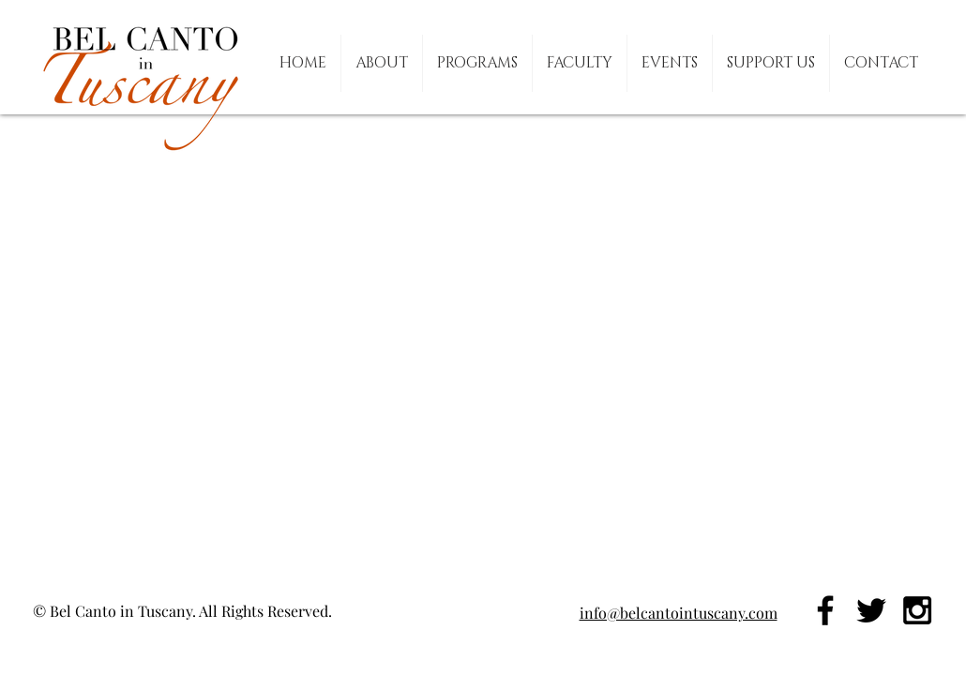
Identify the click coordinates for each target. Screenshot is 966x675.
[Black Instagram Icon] (917, 610)
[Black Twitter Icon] (871, 610)
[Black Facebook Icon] (825, 610)
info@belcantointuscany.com (678, 612)
